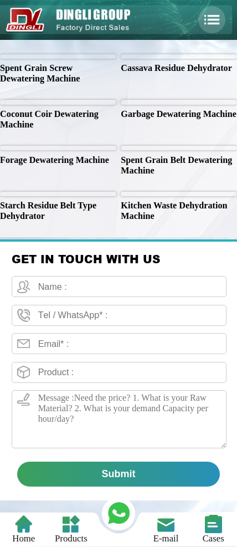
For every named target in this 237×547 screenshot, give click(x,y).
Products (71, 529)
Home (24, 529)
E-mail (166, 529)
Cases (213, 529)
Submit (119, 473)
